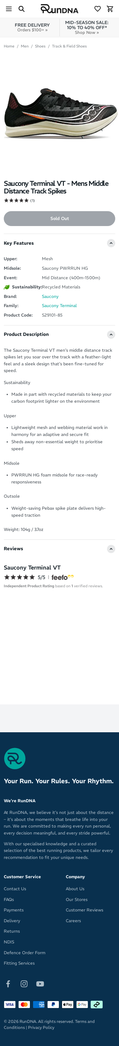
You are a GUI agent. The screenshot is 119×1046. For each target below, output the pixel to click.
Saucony (50, 296)
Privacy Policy (41, 1027)
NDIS (9, 942)
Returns (12, 931)
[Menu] (9, 9)
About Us (75, 889)
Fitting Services (19, 963)
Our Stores (77, 899)
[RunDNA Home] (60, 9)
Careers (73, 920)
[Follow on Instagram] (24, 983)
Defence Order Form (24, 952)
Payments (14, 910)
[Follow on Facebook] (8, 983)
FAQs (9, 899)
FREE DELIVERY (32, 27)
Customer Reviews (84, 910)
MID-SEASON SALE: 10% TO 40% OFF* (86, 27)
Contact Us (15, 889)
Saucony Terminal (59, 305)
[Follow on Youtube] (40, 983)
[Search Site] (21, 9)
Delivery (12, 920)
